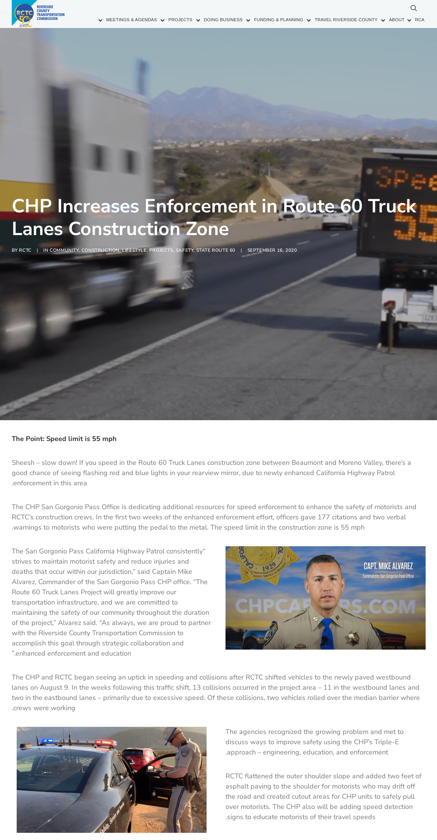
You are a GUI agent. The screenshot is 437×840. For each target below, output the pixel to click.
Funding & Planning (278, 20)
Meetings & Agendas (131, 20)
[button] (379, 11)
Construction (100, 227)
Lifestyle (134, 227)
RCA (419, 20)
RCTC (25, 227)
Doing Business (223, 20)
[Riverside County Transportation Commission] (39, 14)
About (396, 20)
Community (64, 227)
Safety (185, 227)
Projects (180, 20)
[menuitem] (127, 20)
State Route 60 (215, 227)
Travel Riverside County (346, 20)
